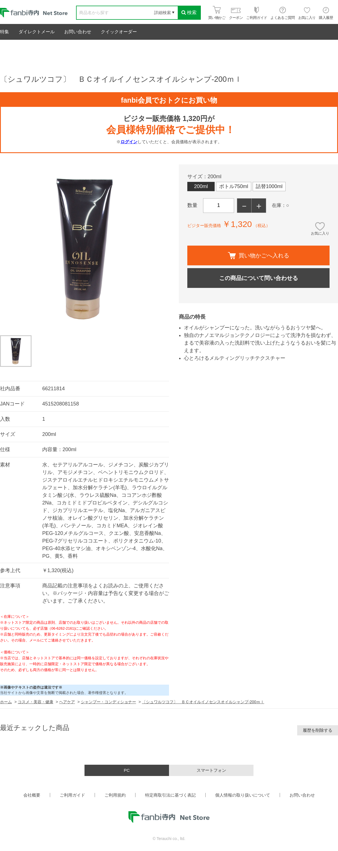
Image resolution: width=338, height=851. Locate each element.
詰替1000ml (269, 186)
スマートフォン (211, 770)
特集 (4, 31)
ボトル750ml (233, 186)
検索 (189, 12)
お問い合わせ (77, 31)
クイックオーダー (119, 31)
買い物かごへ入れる (258, 255)
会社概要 (31, 795)
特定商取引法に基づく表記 (170, 795)
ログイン (129, 141)
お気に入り (320, 233)
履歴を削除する (317, 730)
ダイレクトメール (37, 31)
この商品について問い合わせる (258, 278)
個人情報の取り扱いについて (242, 795)
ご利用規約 (115, 795)
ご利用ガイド (72, 795)
